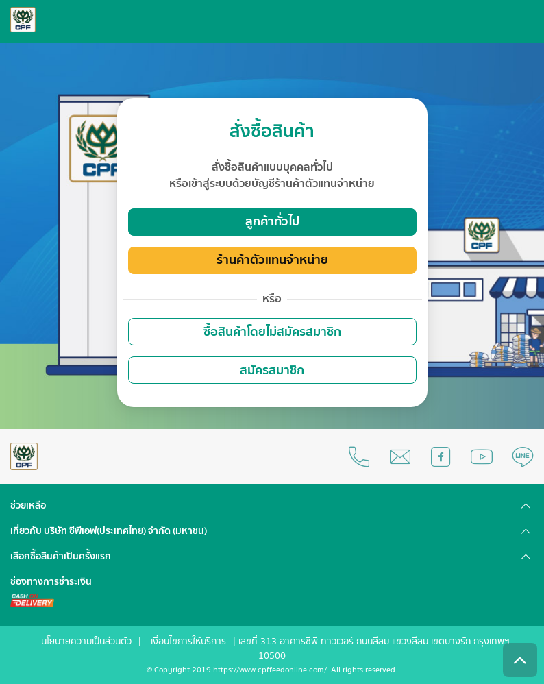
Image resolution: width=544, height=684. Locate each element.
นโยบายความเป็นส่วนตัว (86, 641)
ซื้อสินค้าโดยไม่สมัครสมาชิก (272, 332)
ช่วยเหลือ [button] (28, 505)
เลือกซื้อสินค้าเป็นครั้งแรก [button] (60, 556)
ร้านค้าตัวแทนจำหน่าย (272, 260)
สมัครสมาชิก (272, 370)
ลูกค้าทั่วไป (272, 222)
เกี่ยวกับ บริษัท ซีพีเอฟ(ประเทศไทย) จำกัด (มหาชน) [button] (108, 531)
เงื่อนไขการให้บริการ (188, 641)
